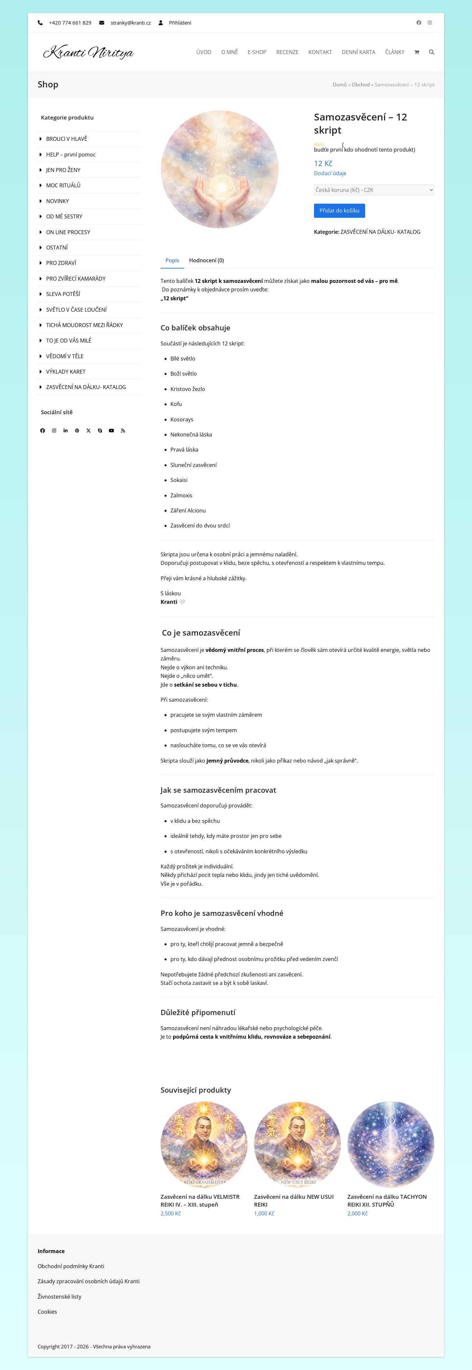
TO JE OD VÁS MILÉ (68, 340)
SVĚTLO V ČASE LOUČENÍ (76, 309)
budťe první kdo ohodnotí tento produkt (364, 149)
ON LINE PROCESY (68, 232)
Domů (340, 84)
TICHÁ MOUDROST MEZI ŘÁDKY (84, 325)
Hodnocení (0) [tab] (206, 260)
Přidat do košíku (340, 210)
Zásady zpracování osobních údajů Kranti (89, 1281)
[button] (416, 52)
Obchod (361, 84)
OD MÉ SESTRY (64, 216)
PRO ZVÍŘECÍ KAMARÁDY (76, 278)
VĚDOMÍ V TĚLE (65, 356)
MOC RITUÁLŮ (63, 185)
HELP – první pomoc (71, 154)
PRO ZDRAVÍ (61, 263)
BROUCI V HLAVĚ (66, 138)
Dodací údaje (330, 173)
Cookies (47, 1311)
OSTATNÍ (57, 247)
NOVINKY (57, 201)
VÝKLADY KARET (66, 371)
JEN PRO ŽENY (63, 170)
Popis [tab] (172, 260)
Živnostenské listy (59, 1296)
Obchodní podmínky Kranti (71, 1266)
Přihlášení (180, 22)
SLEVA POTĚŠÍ (63, 294)
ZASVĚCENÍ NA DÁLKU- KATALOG (381, 231)
